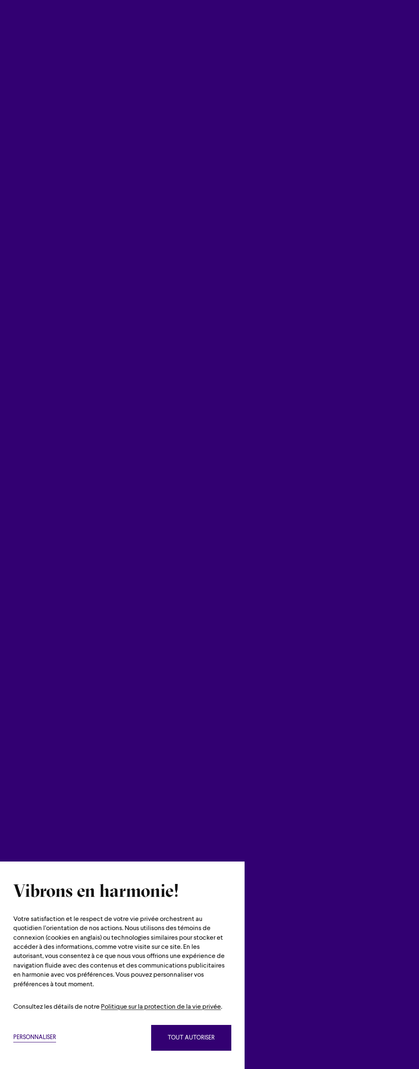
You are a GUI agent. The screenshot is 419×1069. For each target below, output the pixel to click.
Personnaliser (34, 1037)
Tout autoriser (191, 1038)
